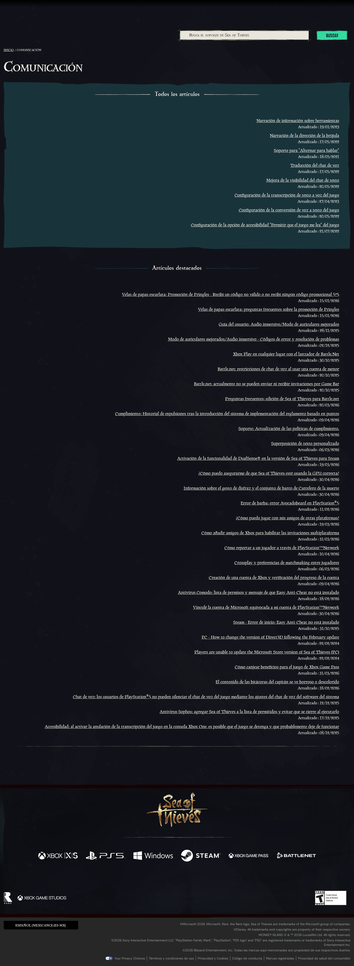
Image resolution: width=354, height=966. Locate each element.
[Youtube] (176, 877)
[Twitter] (143, 877)
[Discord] (195, 878)
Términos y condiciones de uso (171, 958)
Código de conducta (247, 958)
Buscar (332, 35)
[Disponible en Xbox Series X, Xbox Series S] (58, 856)
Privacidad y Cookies (213, 958)
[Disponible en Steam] (201, 856)
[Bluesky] (221, 878)
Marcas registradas (280, 958)
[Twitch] (156, 878)
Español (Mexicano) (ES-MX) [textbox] (40, 925)
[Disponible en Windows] (153, 856)
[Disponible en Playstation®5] (105, 856)
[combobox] (244, 35)
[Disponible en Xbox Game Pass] (248, 856)
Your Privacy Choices (129, 958)
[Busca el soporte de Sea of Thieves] (244, 35)
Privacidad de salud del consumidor (324, 958)
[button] (41, 925)
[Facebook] (132, 877)
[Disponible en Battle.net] (296, 856)
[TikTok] (208, 878)
